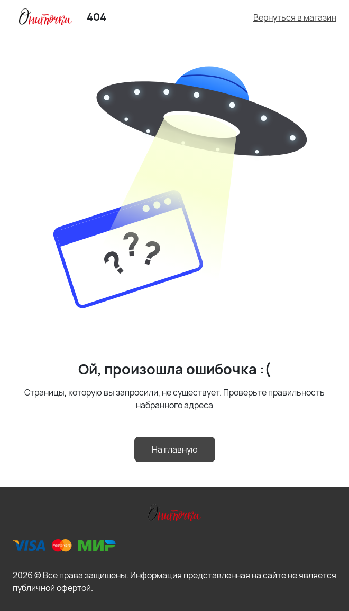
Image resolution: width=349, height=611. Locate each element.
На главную (175, 449)
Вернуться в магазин (294, 17)
